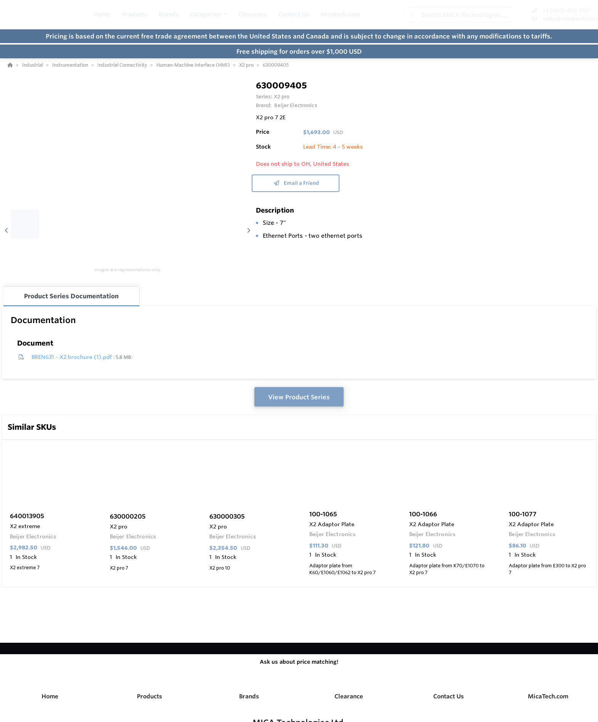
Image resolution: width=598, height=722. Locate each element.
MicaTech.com (548, 696)
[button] (208, 15)
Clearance (348, 696)
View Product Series (299, 397)
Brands (249, 696)
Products (149, 696)
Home (50, 696)
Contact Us (448, 696)
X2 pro (282, 96)
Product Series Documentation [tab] (71, 296)
